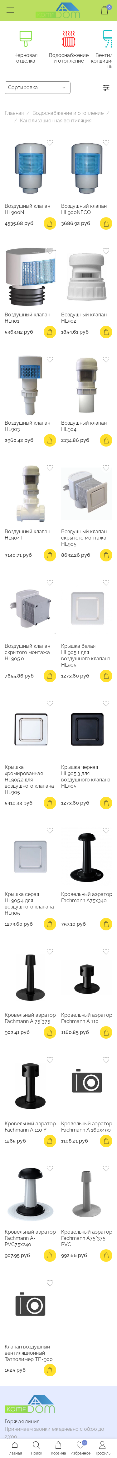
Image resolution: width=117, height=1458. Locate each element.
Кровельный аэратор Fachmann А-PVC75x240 (30, 1240)
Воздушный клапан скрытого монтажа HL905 (84, 539)
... (8, 123)
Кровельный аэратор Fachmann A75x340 (86, 899)
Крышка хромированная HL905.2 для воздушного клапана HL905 (29, 781)
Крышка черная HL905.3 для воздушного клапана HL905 (85, 778)
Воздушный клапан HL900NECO (84, 211)
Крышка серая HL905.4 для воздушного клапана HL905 (29, 905)
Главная (14, 115)
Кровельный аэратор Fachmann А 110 (86, 1020)
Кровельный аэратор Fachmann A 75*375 (30, 1020)
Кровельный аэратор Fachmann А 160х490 (86, 1129)
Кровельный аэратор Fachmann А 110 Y (30, 1129)
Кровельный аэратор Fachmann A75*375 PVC (86, 1240)
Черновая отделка (29, 57)
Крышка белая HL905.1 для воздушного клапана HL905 (85, 657)
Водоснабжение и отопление (78, 60)
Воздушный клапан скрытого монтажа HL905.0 (27, 654)
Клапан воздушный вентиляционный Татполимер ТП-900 (29, 1355)
